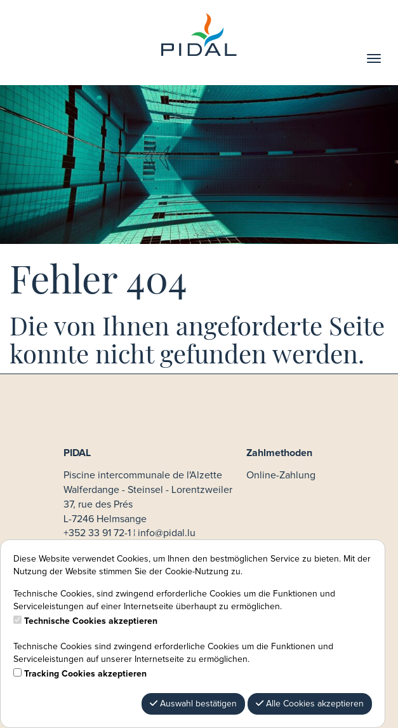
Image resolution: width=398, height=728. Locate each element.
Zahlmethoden (279, 453)
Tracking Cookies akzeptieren (85, 674)
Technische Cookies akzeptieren (90, 621)
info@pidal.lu (167, 533)
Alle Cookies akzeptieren (310, 703)
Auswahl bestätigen (193, 703)
